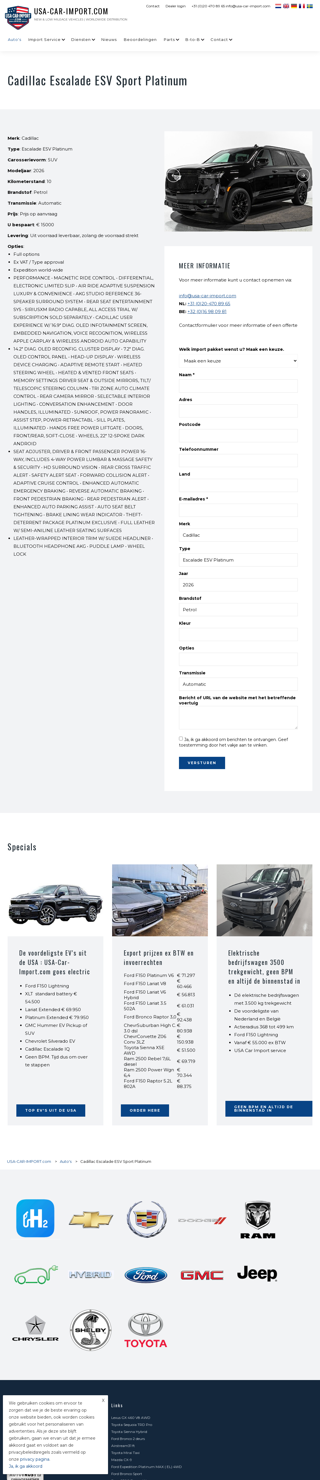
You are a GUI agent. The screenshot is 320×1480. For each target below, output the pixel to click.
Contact (153, 6)
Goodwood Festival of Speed (235, 1443)
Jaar (183, 573)
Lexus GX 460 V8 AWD (130, 1274)
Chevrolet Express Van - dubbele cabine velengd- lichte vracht (156, 1327)
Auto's (14, 39)
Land (184, 474)
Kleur (185, 623)
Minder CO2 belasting (230, 1414)
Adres (185, 399)
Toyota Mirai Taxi (226, 1288)
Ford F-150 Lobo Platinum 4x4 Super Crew (147, 1316)
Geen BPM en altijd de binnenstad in (263, 1109)
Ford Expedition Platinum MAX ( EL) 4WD (247, 1295)
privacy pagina (34, 1459)
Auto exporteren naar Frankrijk (238, 1386)
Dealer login (176, 6)
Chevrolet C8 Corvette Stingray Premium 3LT (150, 1309)
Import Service (44, 39)
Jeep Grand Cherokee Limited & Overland (247, 1316)
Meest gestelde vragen (129, 1344)
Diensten (81, 39)
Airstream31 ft (123, 1288)
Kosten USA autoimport (131, 1337)
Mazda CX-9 (121, 1295)
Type (184, 548)
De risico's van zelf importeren (237, 1344)
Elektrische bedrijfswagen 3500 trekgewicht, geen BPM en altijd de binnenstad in (261, 971)
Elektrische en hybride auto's (236, 1351)
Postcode (190, 424)
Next (303, 175)
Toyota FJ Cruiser (226, 1309)
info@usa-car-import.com (207, 295)
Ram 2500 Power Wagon (234, 1302)
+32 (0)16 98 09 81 (207, 311)
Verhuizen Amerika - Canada (135, 1372)
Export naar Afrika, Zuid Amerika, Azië (143, 1414)
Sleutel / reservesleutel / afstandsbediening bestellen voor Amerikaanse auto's (259, 1397)
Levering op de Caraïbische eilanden (242, 1372)
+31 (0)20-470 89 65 (208, 303)
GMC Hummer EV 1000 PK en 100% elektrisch (150, 1429)
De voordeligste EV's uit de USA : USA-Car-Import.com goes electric (55, 962)
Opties (186, 648)
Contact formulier (126, 1443)
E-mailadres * (193, 499)
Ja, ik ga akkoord (25, 1466)
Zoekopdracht (224, 1337)
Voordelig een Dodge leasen (133, 1421)
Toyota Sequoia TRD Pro (232, 1274)
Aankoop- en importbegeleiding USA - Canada (251, 1358)
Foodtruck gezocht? (128, 1393)
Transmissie (192, 673)
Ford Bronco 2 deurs (229, 1281)
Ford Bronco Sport (126, 1302)
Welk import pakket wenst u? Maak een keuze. (231, 349)
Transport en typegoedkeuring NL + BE (144, 1365)
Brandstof (190, 598)
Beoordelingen (140, 39)
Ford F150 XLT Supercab (232, 1323)
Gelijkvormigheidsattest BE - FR (239, 1379)
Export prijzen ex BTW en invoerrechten (160, 957)
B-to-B (192, 39)
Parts (169, 39)
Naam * (186, 374)
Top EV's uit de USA (50, 1110)
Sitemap (288, 1469)
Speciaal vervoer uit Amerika (236, 1365)
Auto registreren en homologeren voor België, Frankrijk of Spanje (159, 1383)
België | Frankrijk (226, 1407)
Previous (173, 175)
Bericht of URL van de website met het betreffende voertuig (237, 700)
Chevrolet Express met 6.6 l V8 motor (243, 1421)
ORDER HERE (145, 1110)
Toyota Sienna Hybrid (129, 1281)
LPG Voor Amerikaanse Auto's (136, 1407)
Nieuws (109, 39)
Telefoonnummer (198, 449)
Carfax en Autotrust (128, 1351)
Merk (184, 523)
